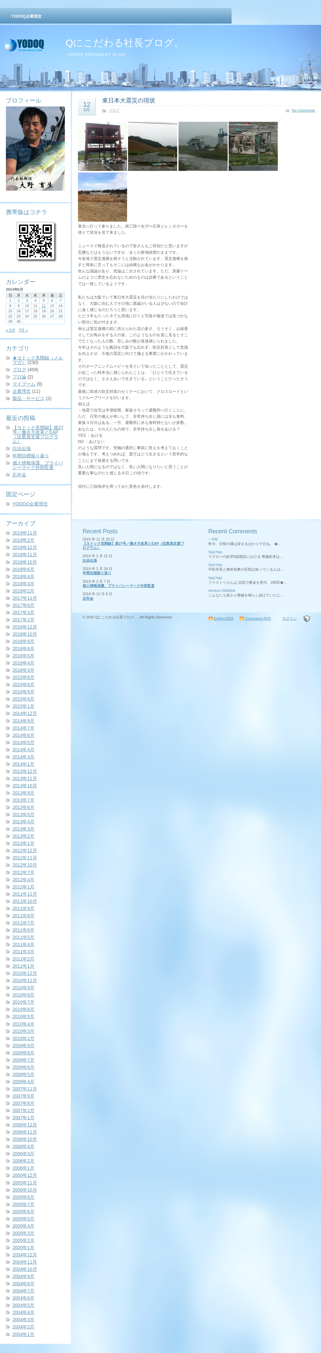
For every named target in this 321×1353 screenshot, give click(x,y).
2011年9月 (23, 908)
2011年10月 (24, 901)
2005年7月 (23, 1204)
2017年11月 (24, 598)
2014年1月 (23, 764)
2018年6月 (23, 569)
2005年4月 (23, 1226)
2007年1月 (23, 1117)
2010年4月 (23, 1024)
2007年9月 (23, 1096)
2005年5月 (23, 1218)
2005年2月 (23, 1240)
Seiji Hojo (215, 552)
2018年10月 (24, 562)
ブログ (19, 369)
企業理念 (21, 391)
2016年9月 (23, 641)
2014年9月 (23, 720)
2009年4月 (23, 1081)
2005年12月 (24, 1175)
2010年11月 (24, 980)
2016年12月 (24, 627)
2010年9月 (23, 987)
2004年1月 (23, 1334)
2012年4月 (23, 879)
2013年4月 (23, 821)
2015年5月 (23, 691)
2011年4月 (23, 944)
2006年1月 (23, 1168)
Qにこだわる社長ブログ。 (125, 42)
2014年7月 (23, 728)
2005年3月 (23, 1233)
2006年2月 (23, 1160)
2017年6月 (23, 605)
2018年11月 (24, 554)
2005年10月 (24, 1190)
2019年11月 (24, 533)
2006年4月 (23, 1146)
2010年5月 (23, 1016)
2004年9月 (23, 1276)
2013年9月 (23, 792)
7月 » (23, 330)
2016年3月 (23, 670)
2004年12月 (24, 1254)
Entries (224, 618)
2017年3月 (23, 612)
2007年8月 (23, 1103)
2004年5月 (23, 1305)
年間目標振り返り (30, 455)
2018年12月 (24, 547)
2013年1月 (23, 843)
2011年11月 (24, 894)
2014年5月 (23, 742)
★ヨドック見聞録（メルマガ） (37, 360)
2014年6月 (23, 735)
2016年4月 (23, 663)
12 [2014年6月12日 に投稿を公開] (44, 306)
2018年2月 (23, 591)
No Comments (303, 110)
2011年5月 (23, 937)
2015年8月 (23, 677)
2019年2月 (23, 540)
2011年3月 (23, 951)
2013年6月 (23, 807)
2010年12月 (24, 973)
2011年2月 (23, 958)
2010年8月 (23, 994)
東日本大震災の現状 (128, 100)
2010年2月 (23, 1038)
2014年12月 (24, 713)
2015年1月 (23, 706)
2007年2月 (23, 1110)
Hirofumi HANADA (221, 591)
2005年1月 (23, 1247)
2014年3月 (23, 756)
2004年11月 (24, 1262)
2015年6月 (23, 684)
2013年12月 (24, 771)
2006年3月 (23, 1153)
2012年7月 (23, 872)
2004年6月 (23, 1298)
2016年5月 (23, 655)
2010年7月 (23, 1002)
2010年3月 (23, 1031)
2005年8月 (23, 1197)
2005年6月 (23, 1211)
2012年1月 (23, 886)
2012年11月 (24, 857)
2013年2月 (23, 836)
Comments (258, 618)
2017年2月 (23, 619)
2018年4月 (23, 576)
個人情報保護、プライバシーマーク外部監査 (37, 465)
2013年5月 (23, 814)
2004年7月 (23, 1290)
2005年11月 (24, 1182)
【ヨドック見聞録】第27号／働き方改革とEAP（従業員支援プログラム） (38, 434)
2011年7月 (23, 922)
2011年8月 (23, 915)
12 (87, 106)
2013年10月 (24, 785)
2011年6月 (23, 930)
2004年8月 (23, 1283)
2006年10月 (24, 1139)
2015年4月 (23, 699)
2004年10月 (24, 1269)
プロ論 (19, 376)
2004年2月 (23, 1326)
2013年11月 (24, 778)
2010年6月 (23, 1009)
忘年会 (19, 474)
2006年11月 (24, 1132)
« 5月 (10, 330)
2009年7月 (23, 1060)
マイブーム (23, 384)
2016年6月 (23, 648)
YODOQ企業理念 (26, 16)
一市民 (213, 539)
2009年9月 (23, 1045)
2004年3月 (23, 1319)
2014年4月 (23, 749)
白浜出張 (21, 448)
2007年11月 (24, 1088)
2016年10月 (24, 634)
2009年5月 (23, 1074)
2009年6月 (23, 1067)
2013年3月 (23, 829)
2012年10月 (24, 865)
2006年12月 (24, 1124)
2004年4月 (23, 1312)
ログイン (289, 618)
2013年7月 (23, 800)
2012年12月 (24, 850)
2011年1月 (23, 966)
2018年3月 (23, 583)
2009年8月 (23, 1052)
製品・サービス (28, 398)
